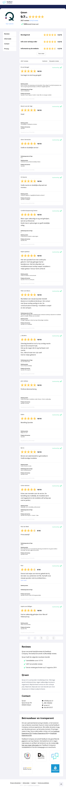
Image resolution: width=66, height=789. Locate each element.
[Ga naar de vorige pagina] (35, 638)
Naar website (9, 24)
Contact (33, 783)
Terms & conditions (43, 783)
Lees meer (24, 580)
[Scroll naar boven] (61, 784)
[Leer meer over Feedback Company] (55, 756)
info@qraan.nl (48, 701)
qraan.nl (46, 705)
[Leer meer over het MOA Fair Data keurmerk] (41, 756)
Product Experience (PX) (40, 733)
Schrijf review (33, 20)
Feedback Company (33, 785)
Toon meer (41, 53)
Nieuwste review (55, 61)
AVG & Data (26, 783)
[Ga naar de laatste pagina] (53, 638)
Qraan (24, 12)
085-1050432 (48, 703)
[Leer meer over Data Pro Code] (27, 756)
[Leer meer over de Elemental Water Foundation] (55, 768)
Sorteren (44, 61)
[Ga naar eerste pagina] (29, 638)
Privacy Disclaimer (15, 783)
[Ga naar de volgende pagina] (47, 638)
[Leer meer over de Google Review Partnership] (27, 768)
